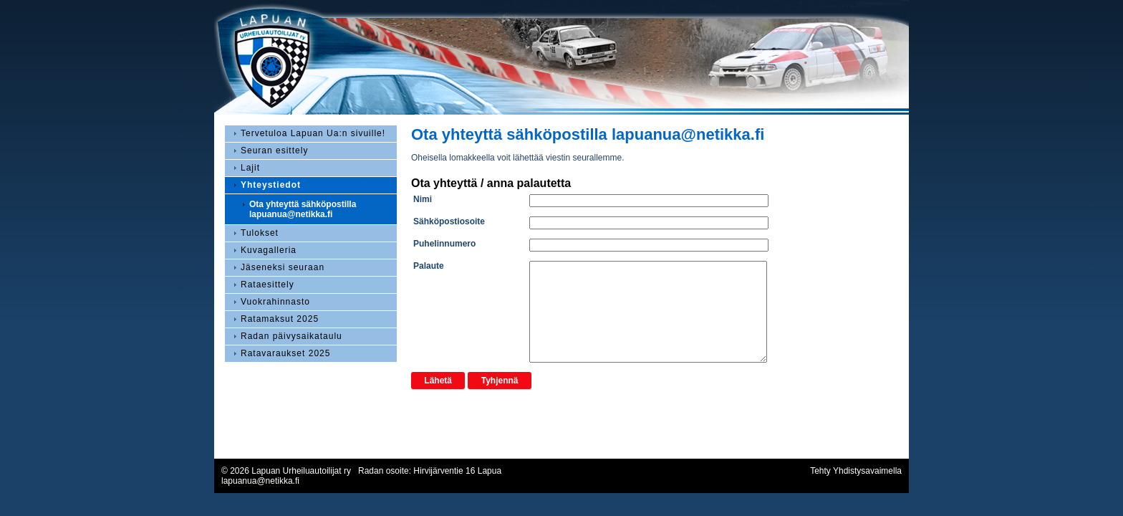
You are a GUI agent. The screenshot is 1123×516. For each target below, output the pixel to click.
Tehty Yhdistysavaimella (856, 471)
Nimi (422, 199)
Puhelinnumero (444, 244)
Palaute (428, 266)
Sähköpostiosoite (449, 221)
